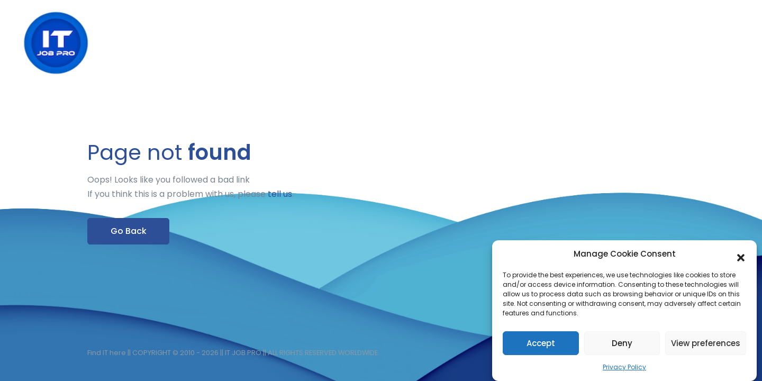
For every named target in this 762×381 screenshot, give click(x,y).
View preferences (705, 345)
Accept (541, 345)
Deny (622, 345)
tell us (280, 194)
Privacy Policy (624, 369)
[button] (741, 256)
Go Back (129, 231)
